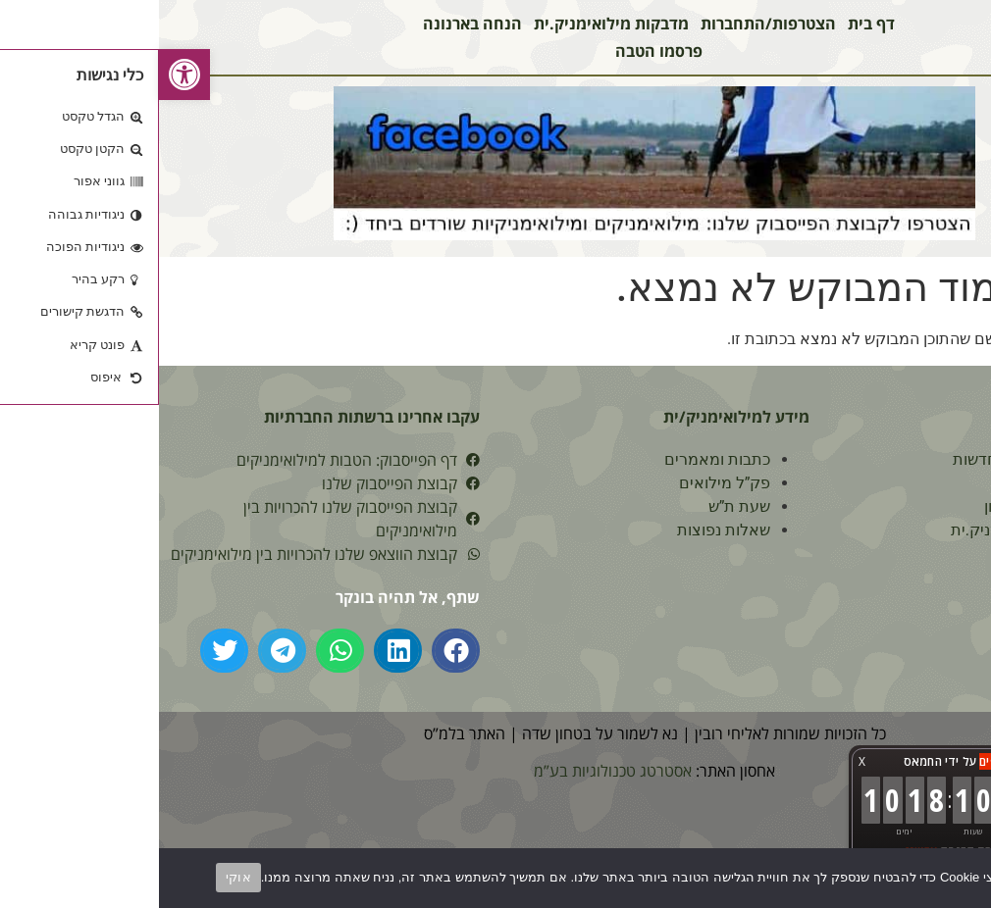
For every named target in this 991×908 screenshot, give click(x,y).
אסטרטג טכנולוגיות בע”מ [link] (454, 771)
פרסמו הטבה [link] (500, 51)
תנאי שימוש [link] (904, 577)
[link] (25, 74)
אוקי (79, 877)
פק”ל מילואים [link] (566, 483)
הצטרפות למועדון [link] (883, 506)
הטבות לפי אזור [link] (890, 483)
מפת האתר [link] (904, 600)
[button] (297, 651)
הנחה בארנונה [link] (313, 23)
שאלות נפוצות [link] (564, 530)
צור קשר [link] (913, 553)
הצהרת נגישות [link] (894, 624)
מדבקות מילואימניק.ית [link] (452, 23)
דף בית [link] (712, 23)
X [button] (703, 761)
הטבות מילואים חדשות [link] (868, 459)
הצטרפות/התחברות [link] (609, 23)
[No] (959, 876)
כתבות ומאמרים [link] (558, 459)
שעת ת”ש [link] (580, 506)
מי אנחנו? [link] (910, 647)
